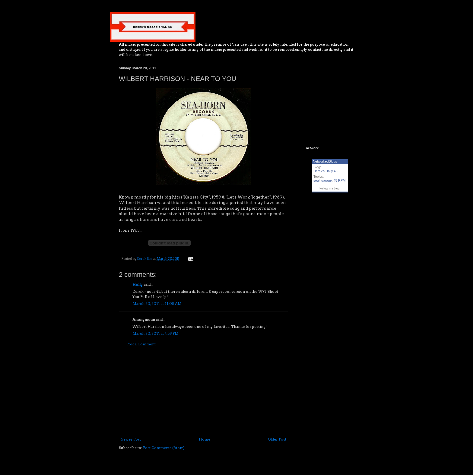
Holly (137, 284)
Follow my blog (329, 188)
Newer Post (130, 439)
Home (204, 439)
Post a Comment (141, 344)
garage (326, 180)
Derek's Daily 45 (325, 171)
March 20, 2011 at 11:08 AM (157, 303)
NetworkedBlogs (325, 161)
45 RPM (340, 180)
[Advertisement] (203, 392)
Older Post (277, 439)
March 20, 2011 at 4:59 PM (155, 333)
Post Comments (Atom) (164, 447)
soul (316, 180)
